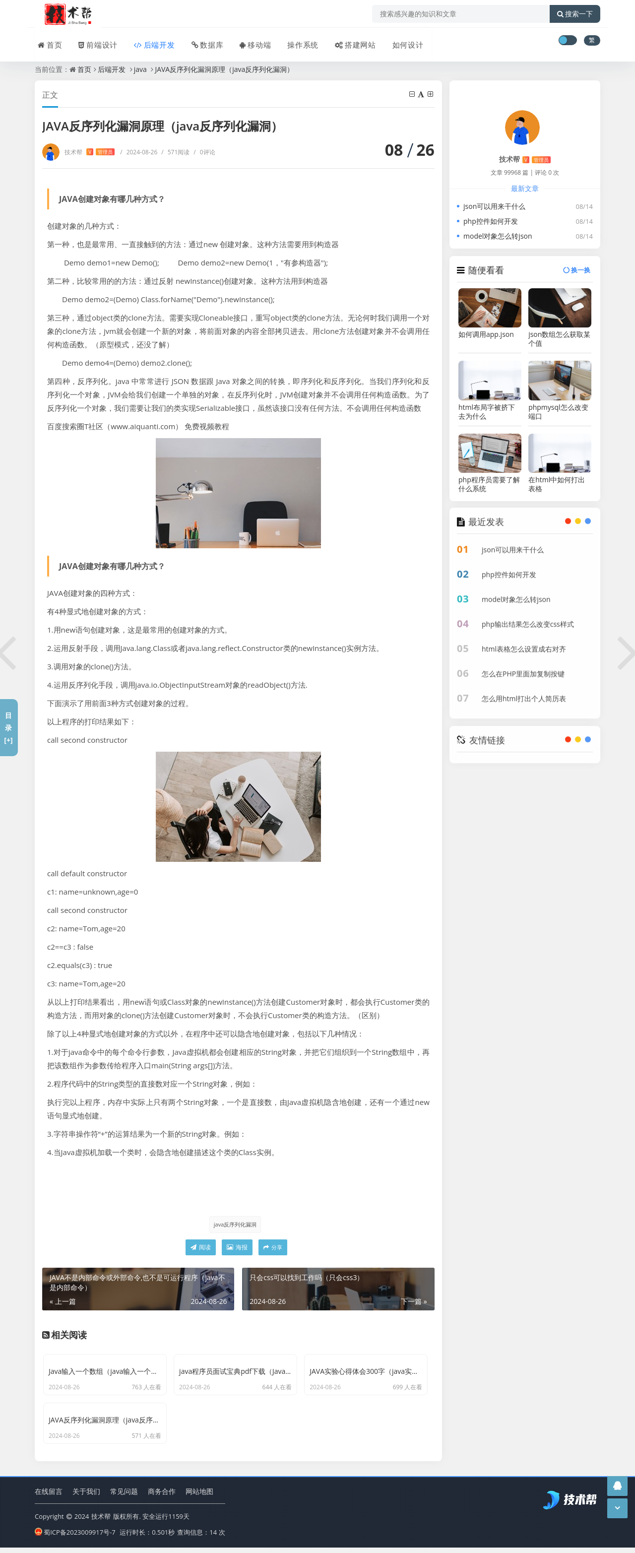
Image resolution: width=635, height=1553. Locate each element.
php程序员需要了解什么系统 (489, 484)
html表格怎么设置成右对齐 (524, 642)
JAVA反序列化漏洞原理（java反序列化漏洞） (224, 69)
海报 (237, 1248)
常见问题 (124, 1497)
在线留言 (49, 1497)
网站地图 (199, 1497)
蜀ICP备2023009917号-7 (75, 1538)
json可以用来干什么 (494, 206)
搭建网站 (347, 41)
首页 (47, 41)
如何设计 (399, 41)
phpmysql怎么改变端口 (558, 412)
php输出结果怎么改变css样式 (528, 617)
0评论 (204, 152)
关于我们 (86, 1497)
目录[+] (8, 728)
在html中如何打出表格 (556, 484)
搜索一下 (575, 14)
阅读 (200, 1248)
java (140, 69)
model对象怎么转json (497, 236)
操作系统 (296, 41)
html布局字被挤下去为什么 (486, 412)
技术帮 (89, 152)
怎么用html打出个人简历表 (524, 691)
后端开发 (150, 41)
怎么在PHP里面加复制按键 (523, 666)
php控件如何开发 (490, 221)
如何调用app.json (486, 334)
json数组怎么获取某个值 (559, 339)
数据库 (202, 41)
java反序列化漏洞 (234, 1224)
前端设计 (94, 41)
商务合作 (162, 1497)
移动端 (249, 41)
